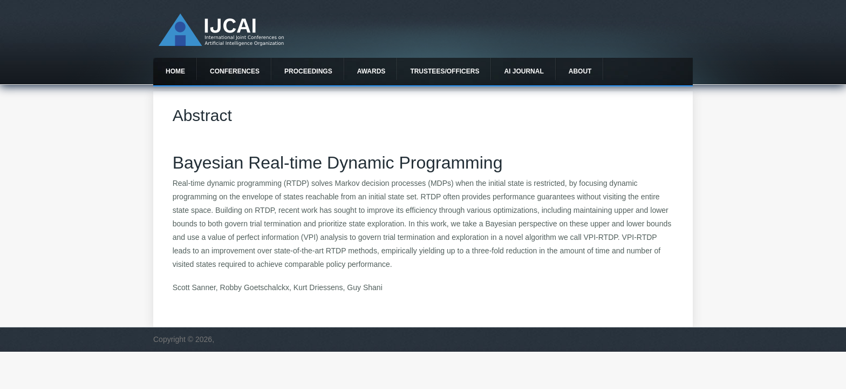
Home (175, 71)
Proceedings (308, 71)
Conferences (235, 71)
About (580, 71)
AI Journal (523, 71)
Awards (371, 71)
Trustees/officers (444, 71)
